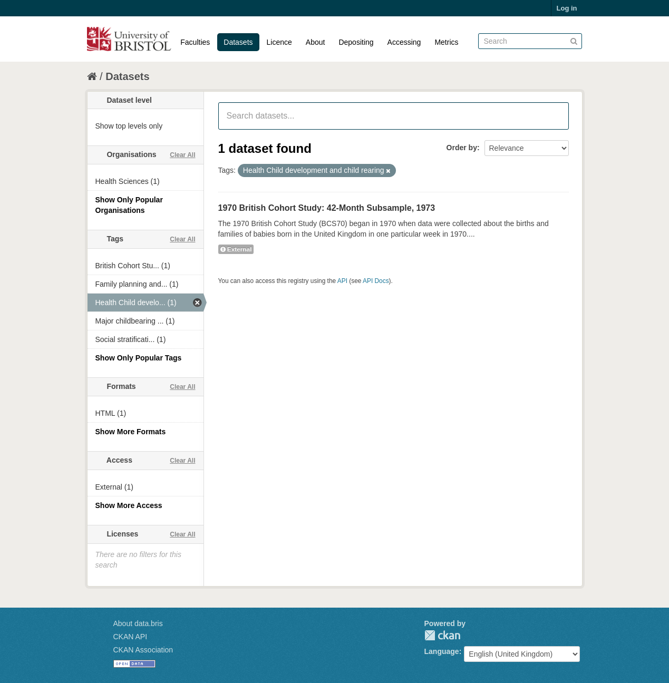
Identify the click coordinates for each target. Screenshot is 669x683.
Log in (567, 8)
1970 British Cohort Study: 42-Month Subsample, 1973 (326, 207)
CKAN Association (143, 650)
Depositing (355, 42)
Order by (462, 147)
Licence (279, 42)
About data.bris (138, 623)
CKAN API (130, 636)
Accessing (404, 42)
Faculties (195, 42)
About (315, 42)
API (342, 281)
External (236, 249)
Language (441, 651)
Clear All (182, 155)
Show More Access (128, 505)
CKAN (442, 635)
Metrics (446, 42)
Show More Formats (130, 431)
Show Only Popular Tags (138, 358)
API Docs (376, 281)
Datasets (238, 42)
